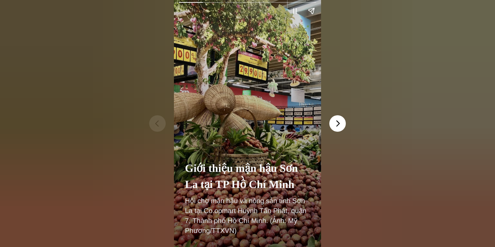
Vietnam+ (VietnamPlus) (190, 16)
